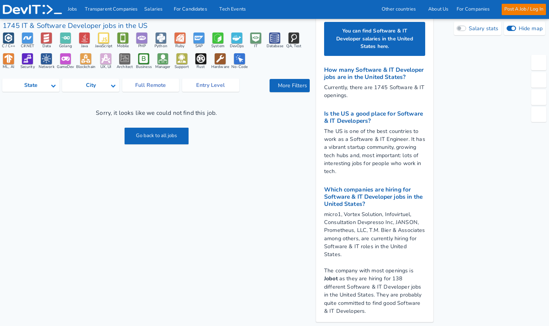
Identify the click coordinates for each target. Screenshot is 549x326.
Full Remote (150, 86)
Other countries (401, 9)
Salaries (156, 9)
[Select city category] (90, 86)
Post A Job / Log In (523, 9)
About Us (438, 9)
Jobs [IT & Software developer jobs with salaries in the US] (72, 9)
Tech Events (233, 9)
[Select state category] (30, 86)
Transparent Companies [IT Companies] (111, 9)
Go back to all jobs (156, 137)
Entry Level (210, 86)
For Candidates (193, 9)
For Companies (475, 9)
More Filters (290, 86)
